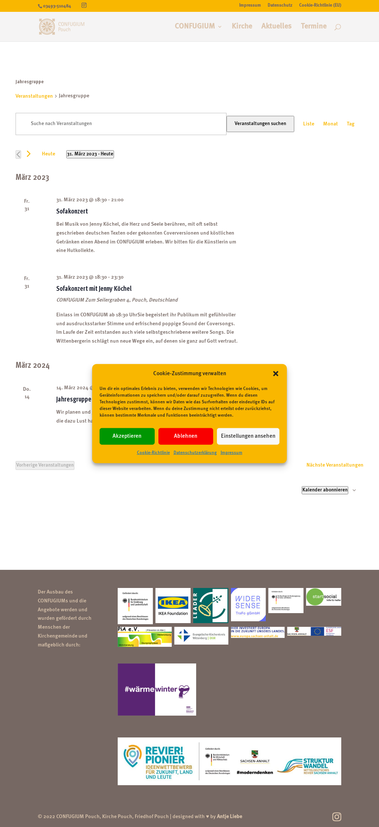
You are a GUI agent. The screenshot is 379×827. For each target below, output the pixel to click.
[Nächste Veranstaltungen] (29, 153)
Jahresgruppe (73, 399)
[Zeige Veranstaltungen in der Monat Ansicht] (330, 124)
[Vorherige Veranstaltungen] (18, 154)
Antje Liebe (229, 816)
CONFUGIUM (195, 27)
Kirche (242, 27)
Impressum (231, 453)
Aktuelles (276, 27)
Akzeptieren (127, 436)
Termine (313, 27)
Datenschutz (280, 5)
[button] (275, 373)
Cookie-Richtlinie (153, 453)
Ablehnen (185, 436)
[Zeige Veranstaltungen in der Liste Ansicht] (308, 124)
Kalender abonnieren (325, 490)
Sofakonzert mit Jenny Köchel (93, 288)
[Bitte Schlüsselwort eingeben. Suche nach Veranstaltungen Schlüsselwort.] (121, 124)
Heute (48, 154)
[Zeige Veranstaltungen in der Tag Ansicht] (351, 124)
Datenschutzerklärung (195, 453)
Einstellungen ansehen (248, 436)
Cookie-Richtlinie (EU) (320, 5)
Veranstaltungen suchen (260, 123)
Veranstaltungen (34, 96)
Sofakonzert (72, 211)
